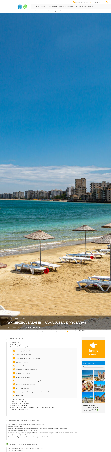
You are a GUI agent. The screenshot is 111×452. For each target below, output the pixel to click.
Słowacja (54, 6)
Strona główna (33, 331)
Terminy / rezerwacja (93, 348)
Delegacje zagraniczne (71, 6)
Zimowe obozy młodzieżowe (43, 11)
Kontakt (37, 6)
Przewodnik (61, 6)
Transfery (80, 6)
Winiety (50, 6)
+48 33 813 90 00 (81, 2)
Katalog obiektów (57, 11)
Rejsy (85, 6)
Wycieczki (90, 6)
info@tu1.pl (96, 2)
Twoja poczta (43, 6)
